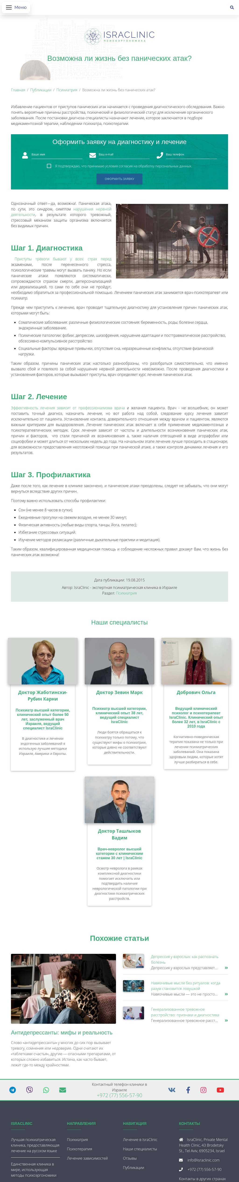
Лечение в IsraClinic (140, 1141)
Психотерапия (79, 1150)
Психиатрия (66, 91)
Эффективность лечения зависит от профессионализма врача (68, 409)
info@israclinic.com (203, 1162)
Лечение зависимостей (87, 1160)
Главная (18, 91)
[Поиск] (232, 8)
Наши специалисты (119, 624)
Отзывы (130, 1160)
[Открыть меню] (16, 8)
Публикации (40, 91)
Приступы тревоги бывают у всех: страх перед (62, 260)
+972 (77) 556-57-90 (119, 1097)
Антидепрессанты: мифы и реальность (61, 1034)
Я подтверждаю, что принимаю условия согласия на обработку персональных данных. (123, 168)
